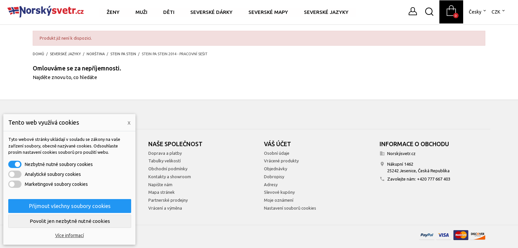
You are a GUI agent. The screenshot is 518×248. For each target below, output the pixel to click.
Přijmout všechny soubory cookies (70, 206)
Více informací (69, 235)
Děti (168, 12)
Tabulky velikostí (164, 160)
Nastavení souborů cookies (290, 208)
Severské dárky (211, 12)
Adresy (271, 184)
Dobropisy (274, 176)
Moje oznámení (278, 200)
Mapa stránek (161, 192)
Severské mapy (268, 12)
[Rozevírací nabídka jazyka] (478, 12)
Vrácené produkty (281, 160)
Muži (141, 12)
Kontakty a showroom (169, 176)
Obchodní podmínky (167, 168)
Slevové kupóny (279, 192)
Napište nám (160, 184)
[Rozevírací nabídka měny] (499, 12)
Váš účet (277, 144)
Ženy (113, 12)
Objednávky (275, 168)
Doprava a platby (165, 153)
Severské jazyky (326, 12)
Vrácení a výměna (165, 208)
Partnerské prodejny (168, 200)
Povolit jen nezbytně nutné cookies (70, 221)
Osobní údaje (276, 153)
